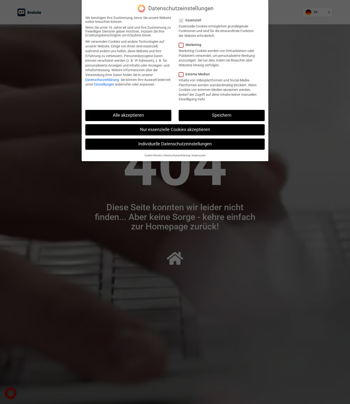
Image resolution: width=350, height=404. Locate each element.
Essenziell (191, 20)
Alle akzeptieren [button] (128, 115)
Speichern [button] (221, 115)
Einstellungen (104, 84)
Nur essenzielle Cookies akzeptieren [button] (175, 129)
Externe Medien (196, 74)
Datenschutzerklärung (102, 80)
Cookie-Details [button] (153, 155)
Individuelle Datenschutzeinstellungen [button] (175, 143)
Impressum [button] (199, 155)
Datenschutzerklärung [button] (177, 155)
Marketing (191, 45)
